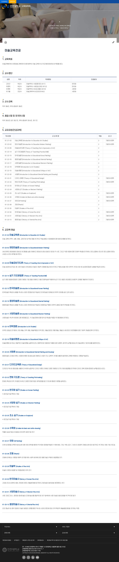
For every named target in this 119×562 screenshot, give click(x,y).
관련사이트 (7, 533)
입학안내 (12, 1)
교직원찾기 (16, 540)
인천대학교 (4, 1)
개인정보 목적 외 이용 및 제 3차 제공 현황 (57, 540)
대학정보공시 (40, 540)
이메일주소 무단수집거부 (28, 540)
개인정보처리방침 (6, 540)
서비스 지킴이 (65, 527)
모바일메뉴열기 (116, 6)
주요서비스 (7, 527)
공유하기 (113, 42)
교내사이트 (65, 533)
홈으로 (5, 42)
